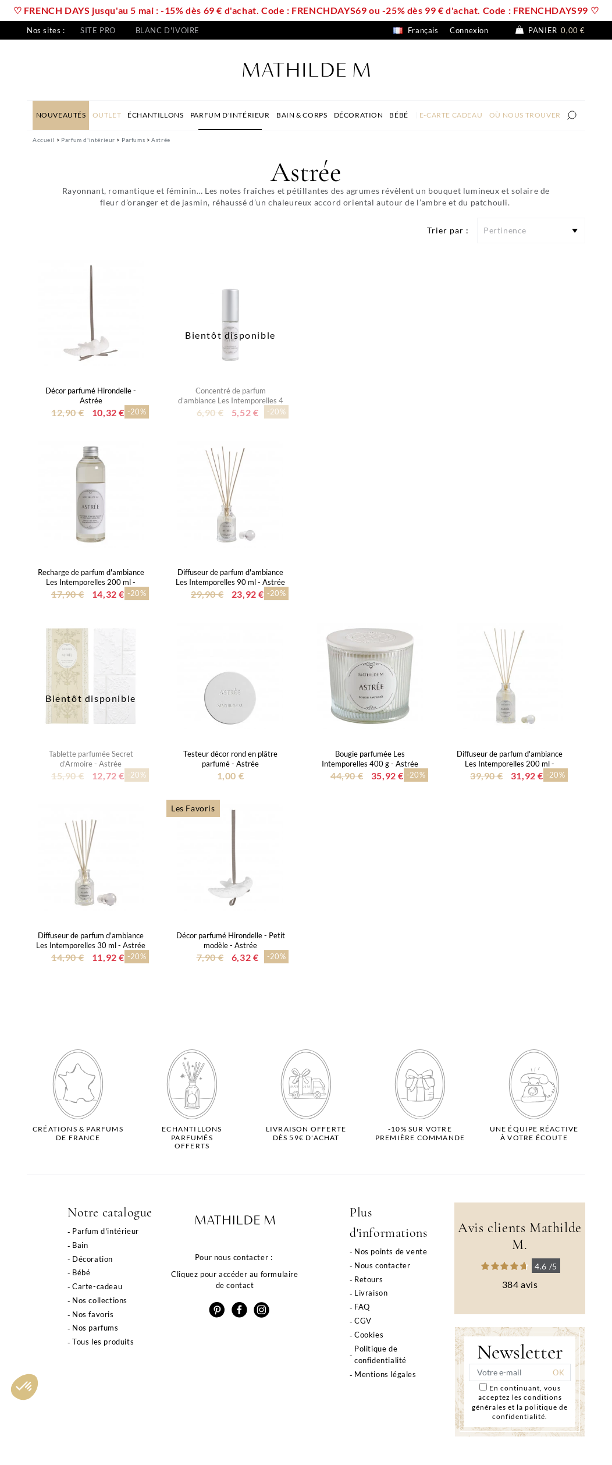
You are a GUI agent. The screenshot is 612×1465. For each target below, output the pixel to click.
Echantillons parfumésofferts (192, 1137)
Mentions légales (385, 1374)
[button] (24, 1387)
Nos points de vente (390, 1251)
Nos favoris (93, 1314)
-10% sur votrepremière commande (420, 1133)
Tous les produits (103, 1341)
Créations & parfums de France (78, 1133)
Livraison (370, 1292)
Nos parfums (95, 1327)
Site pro (98, 30)
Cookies (368, 1334)
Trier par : (448, 230)
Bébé (81, 1272)
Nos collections (99, 1300)
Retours (368, 1279)
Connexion (469, 30)
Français (415, 30)
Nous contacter (382, 1265)
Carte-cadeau (97, 1286)
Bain (80, 1245)
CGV (363, 1320)
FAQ (362, 1306)
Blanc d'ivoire (168, 30)
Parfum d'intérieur (105, 1231)
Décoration (92, 1259)
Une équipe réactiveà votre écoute (534, 1133)
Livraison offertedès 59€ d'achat (306, 1133)
